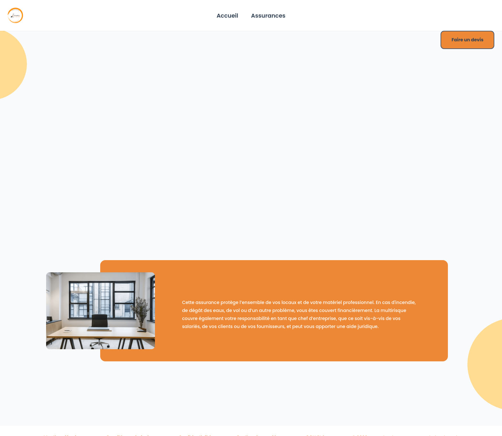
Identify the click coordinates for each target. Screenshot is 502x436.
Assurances (268, 16)
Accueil (227, 16)
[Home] (15, 15)
